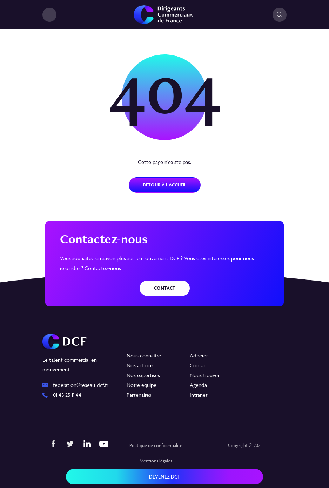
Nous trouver (205, 375)
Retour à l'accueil (164, 185)
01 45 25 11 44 (67, 394)
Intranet (199, 394)
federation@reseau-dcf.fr (80, 385)
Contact (164, 288)
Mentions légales (156, 460)
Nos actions (140, 365)
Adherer (199, 355)
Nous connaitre (144, 355)
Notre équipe (141, 385)
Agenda (198, 385)
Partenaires (139, 394)
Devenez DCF (164, 477)
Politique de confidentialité (155, 445)
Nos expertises (143, 375)
